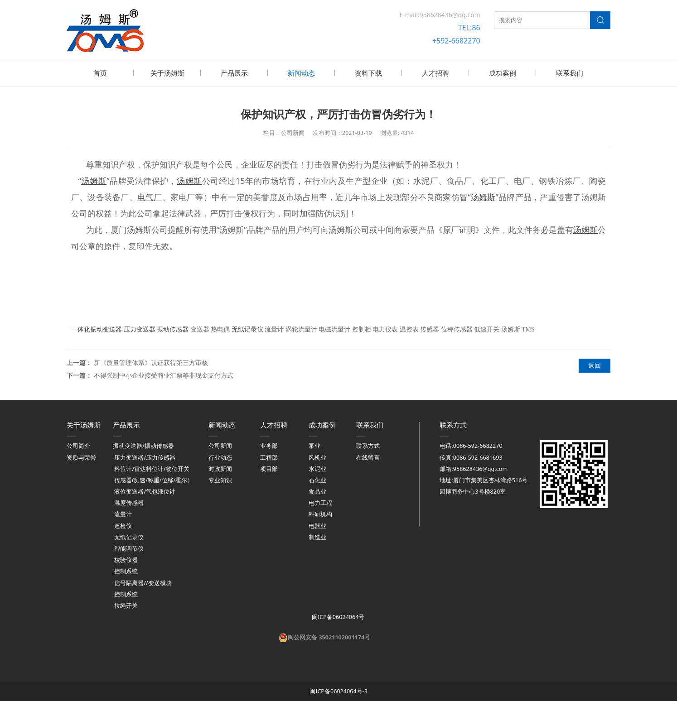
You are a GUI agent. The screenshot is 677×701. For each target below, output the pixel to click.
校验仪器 (126, 559)
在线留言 (368, 457)
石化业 (317, 479)
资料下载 (368, 72)
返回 (594, 364)
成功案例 (502, 72)
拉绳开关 (126, 605)
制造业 (317, 536)
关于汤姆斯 (167, 72)
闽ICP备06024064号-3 (338, 690)
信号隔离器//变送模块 (142, 582)
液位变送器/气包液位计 (144, 491)
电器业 (317, 525)
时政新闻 (220, 468)
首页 (100, 72)
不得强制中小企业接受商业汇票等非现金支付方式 (163, 374)
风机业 (317, 457)
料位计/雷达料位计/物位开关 (151, 468)
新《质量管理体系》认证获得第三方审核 (151, 361)
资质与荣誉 (81, 457)
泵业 (314, 445)
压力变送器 (139, 328)
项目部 (269, 468)
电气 (145, 196)
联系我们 (569, 72)
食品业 (317, 491)
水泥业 (317, 468)
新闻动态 (301, 72)
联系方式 (368, 445)
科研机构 (320, 513)
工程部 (269, 457)
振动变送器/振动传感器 (143, 445)
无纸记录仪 (247, 328)
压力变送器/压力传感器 (144, 457)
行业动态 (220, 457)
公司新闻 (220, 445)
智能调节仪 (129, 548)
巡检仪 (123, 525)
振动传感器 (173, 328)
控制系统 (126, 570)
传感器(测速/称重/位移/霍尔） (153, 479)
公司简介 (78, 445)
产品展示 (234, 72)
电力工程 (320, 502)
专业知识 (220, 479)
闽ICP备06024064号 (337, 616)
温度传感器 (129, 502)
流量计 (123, 513)
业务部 (269, 445)
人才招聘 (435, 72)
